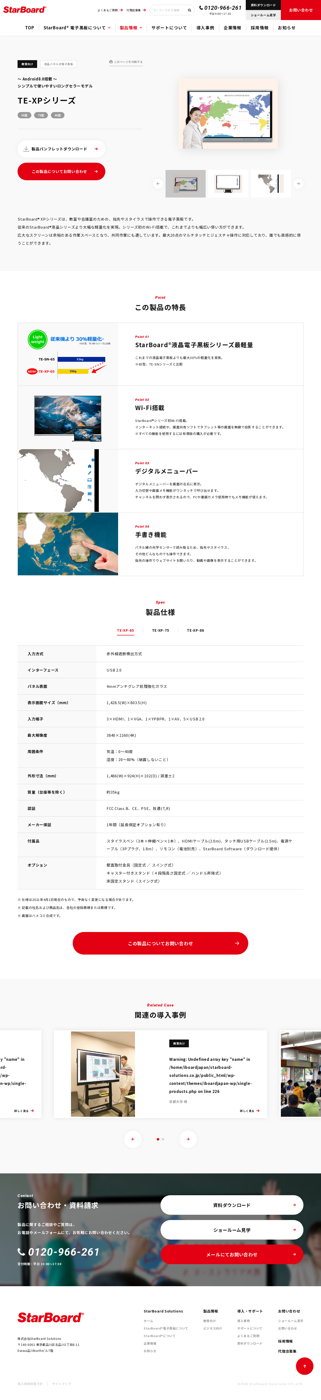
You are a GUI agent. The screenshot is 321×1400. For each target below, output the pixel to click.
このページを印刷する (128, 62)
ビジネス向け (212, 1328)
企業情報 (233, 28)
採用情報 (260, 28)
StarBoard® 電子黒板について (75, 28)
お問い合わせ (301, 10)
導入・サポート (250, 1311)
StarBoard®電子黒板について (166, 1328)
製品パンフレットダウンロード (59, 148)
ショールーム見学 (263, 15)
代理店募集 (133, 10)
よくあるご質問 (108, 10)
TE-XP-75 (160, 630)
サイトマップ (61, 1383)
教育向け (209, 1321)
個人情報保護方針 (30, 1383)
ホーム (148, 1321)
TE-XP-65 (125, 630)
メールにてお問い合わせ (232, 1254)
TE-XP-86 (195, 630)
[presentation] (133, 1139)
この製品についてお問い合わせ (59, 171)
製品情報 (129, 28)
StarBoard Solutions (163, 1311)
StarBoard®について (160, 1336)
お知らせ (287, 28)
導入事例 (205, 28)
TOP (29, 28)
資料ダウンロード (263, 5)
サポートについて (169, 28)
